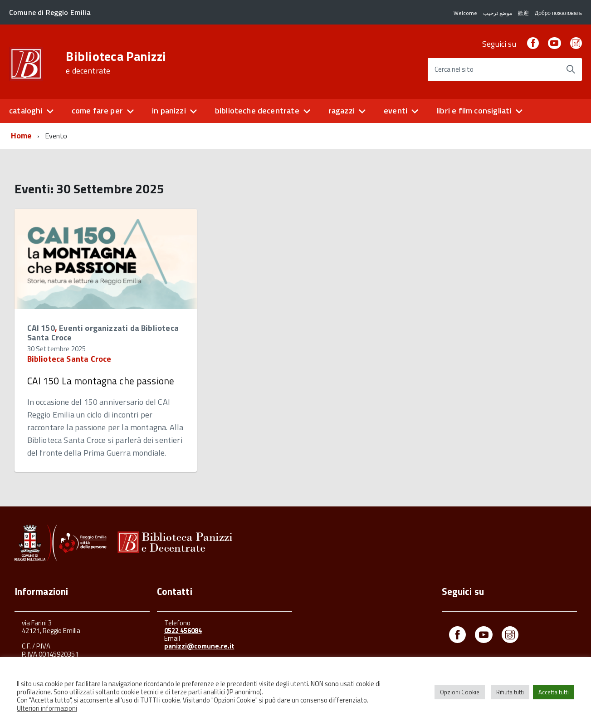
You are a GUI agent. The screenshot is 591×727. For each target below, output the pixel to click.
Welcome (465, 13)
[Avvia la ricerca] (570, 69)
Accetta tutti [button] (553, 692)
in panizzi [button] (169, 110)
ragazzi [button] (341, 110)
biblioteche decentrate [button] (257, 110)
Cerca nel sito (454, 70)
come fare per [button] (97, 110)
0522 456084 (183, 630)
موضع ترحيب (497, 13)
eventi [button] (395, 110)
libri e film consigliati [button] (473, 110)
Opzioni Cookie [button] (459, 692)
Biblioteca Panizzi (116, 62)
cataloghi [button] (26, 110)
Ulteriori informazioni (47, 708)
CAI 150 (41, 328)
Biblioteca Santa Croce (69, 359)
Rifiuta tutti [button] (510, 692)
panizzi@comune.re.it (199, 646)
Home (21, 135)
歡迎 (523, 13)
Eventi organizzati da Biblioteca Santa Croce (103, 333)
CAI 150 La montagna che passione (101, 380)
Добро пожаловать (558, 13)
